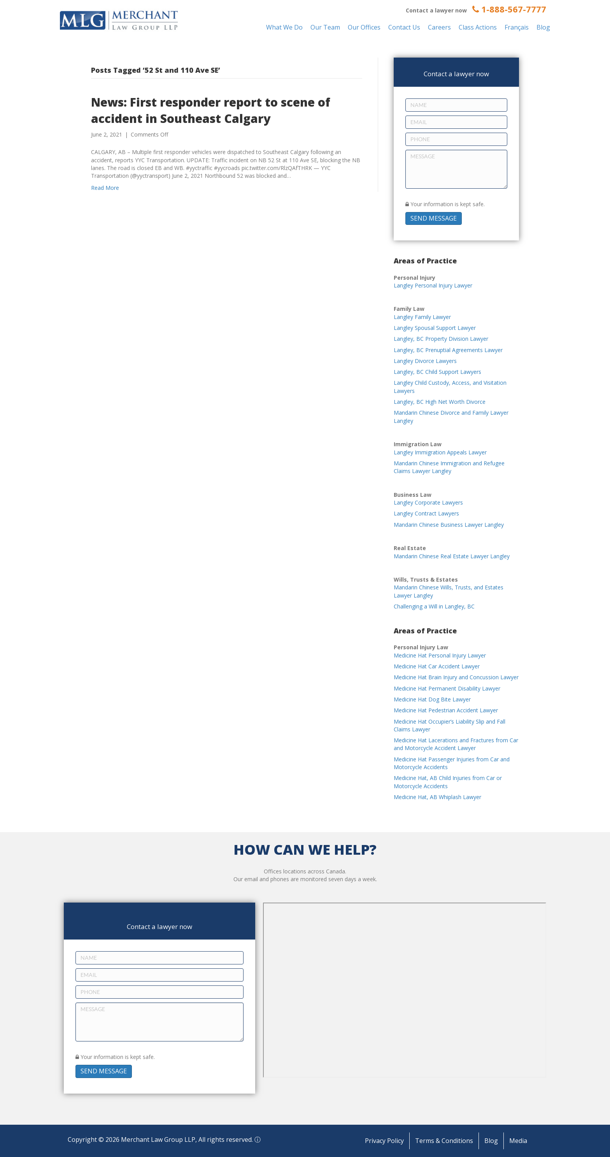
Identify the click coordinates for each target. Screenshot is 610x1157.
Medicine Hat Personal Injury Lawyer (440, 655)
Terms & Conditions (444, 1140)
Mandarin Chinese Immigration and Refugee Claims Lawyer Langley (449, 467)
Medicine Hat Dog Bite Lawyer (432, 699)
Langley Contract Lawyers (426, 513)
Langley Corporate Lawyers (428, 502)
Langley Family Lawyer (422, 317)
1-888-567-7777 (509, 9)
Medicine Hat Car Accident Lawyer (437, 666)
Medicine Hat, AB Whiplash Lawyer (437, 797)
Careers (439, 27)
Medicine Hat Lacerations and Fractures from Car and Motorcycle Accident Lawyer (456, 744)
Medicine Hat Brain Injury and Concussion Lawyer (456, 677)
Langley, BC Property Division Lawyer (441, 338)
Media (518, 1140)
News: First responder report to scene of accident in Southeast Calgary (210, 110)
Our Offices (364, 27)
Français (517, 27)
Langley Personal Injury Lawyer (433, 285)
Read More (105, 187)
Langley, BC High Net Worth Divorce (440, 401)
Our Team (325, 27)
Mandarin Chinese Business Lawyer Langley (449, 524)
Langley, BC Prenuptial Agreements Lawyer (448, 350)
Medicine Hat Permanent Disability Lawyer (447, 688)
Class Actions (478, 27)
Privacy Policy (384, 1140)
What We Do (284, 27)
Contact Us (404, 27)
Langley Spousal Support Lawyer (435, 327)
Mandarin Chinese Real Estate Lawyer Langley (452, 556)
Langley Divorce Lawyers (425, 361)
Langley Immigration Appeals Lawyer (440, 452)
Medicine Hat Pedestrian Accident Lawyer (446, 710)
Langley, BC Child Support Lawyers (437, 371)
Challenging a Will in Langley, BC (434, 606)
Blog (543, 27)
